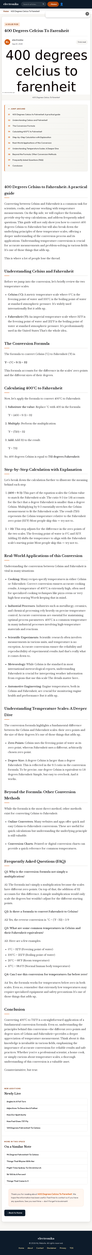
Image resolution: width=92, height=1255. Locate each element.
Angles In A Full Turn (16, 1101)
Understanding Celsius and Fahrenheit (30, 120)
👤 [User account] (61, 4)
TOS (71, 1248)
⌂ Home (53, 4)
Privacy (63, 1248)
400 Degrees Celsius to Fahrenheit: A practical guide (36, 114)
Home (21, 1248)
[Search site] (33, 4)
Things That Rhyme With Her (21, 1161)
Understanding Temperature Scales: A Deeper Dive (36, 148)
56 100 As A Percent (16, 1174)
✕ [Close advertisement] (87, 14)
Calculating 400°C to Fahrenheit (27, 131)
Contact (39, 1248)
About (30, 1248)
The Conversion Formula (24, 126)
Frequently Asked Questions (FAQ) (28, 160)
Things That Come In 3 (17, 1181)
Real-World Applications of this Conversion (32, 143)
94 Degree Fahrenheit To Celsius (23, 1154)
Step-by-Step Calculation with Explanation (32, 137)
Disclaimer (51, 1248)
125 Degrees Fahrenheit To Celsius (23, 1127)
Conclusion (18, 165)
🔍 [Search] (44, 4)
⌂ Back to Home (14, 1213)
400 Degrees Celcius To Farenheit (55, 1194)
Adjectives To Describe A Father (22, 1108)
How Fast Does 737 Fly (17, 1121)
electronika (10, 4)
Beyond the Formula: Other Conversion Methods (34, 154)
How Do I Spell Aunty (16, 1114)
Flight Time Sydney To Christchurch (24, 1167)
